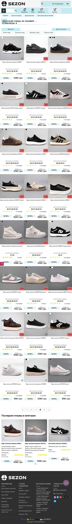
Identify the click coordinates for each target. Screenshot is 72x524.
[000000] (50, 37)
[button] (68, 438)
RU (68, 4)
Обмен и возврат (6, 498)
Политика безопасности (23, 501)
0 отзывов (67, 74)
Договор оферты (24, 497)
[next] (48, 410)
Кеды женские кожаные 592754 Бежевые (35, 444)
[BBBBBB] (4, 129)
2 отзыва (19, 74)
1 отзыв (43, 74)
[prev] (23, 410)
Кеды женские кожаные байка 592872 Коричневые (11, 444)
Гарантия (4, 501)
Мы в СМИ (4, 495)
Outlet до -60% (23, 514)
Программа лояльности (5, 506)
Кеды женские (29, 15)
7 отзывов (43, 395)
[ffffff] (2, 37)
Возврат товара (24, 490)
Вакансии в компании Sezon (25, 507)
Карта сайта (22, 494)
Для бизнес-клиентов (8, 488)
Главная (5, 15)
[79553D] (52, 37)
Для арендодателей (25, 511)
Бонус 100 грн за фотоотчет (6, 511)
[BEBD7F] (56, 37)
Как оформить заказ (8, 492)
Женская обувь (16, 15)
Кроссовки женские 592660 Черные (57, 444)
